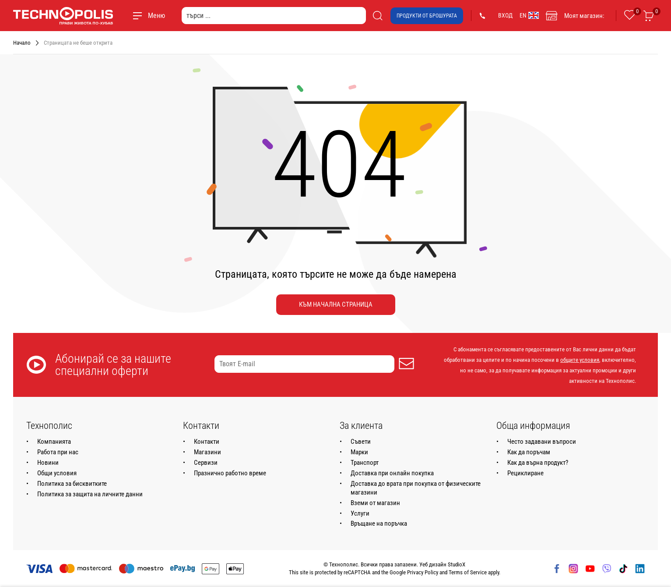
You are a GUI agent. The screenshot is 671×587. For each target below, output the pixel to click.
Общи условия (57, 473)
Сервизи (206, 463)
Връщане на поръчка (379, 523)
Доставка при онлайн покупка (392, 473)
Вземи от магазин (375, 503)
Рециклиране (525, 473)
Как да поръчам (528, 452)
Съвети (361, 442)
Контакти (206, 442)
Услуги (360, 513)
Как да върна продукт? (537, 463)
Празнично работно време (230, 473)
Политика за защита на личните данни (90, 494)
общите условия (579, 360)
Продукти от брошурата (427, 16)
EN (529, 15)
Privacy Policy (422, 572)
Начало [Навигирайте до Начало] (22, 42)
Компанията (54, 442)
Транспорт (365, 463)
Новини (48, 463)
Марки (359, 452)
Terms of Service (468, 572)
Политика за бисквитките (72, 484)
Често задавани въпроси (541, 442)
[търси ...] (274, 15)
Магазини (207, 452)
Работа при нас (57, 452)
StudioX (456, 564)
